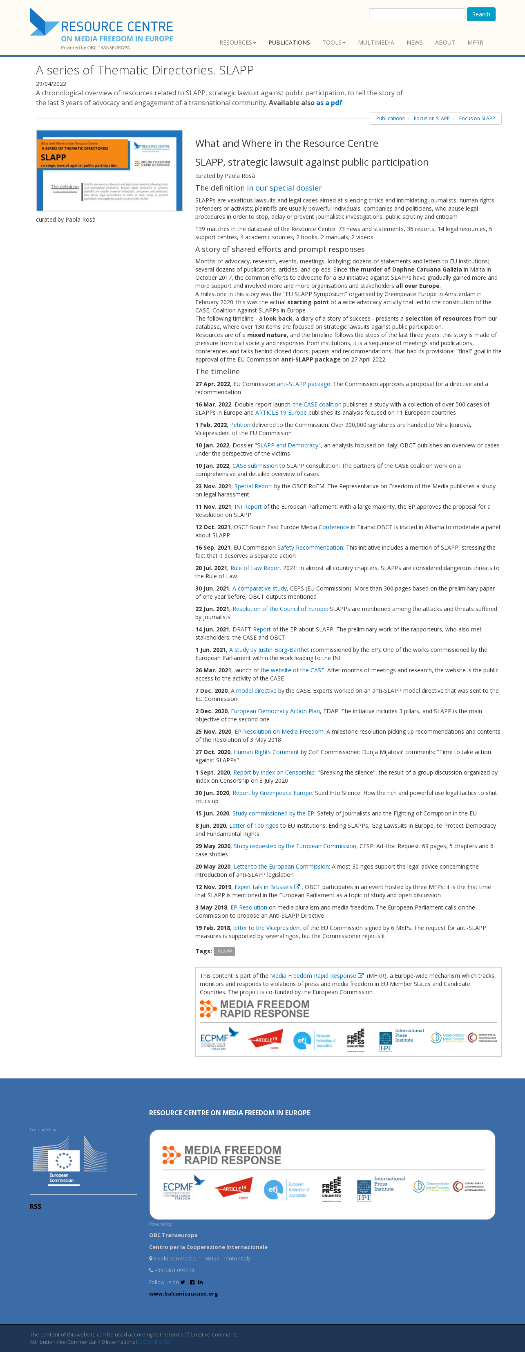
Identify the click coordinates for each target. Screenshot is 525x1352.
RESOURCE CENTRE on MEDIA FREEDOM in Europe (229, 1112)
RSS (35, 1206)
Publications (289, 42)
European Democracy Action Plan (275, 711)
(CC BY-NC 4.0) (154, 1341)
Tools (334, 42)
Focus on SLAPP (432, 118)
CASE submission (255, 465)
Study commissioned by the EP (273, 813)
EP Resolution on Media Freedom (279, 731)
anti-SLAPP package (302, 384)
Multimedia (376, 42)
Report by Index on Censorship (274, 772)
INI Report (248, 506)
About (445, 42)
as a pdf (329, 102)
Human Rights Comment (266, 752)
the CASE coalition (317, 404)
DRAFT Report (251, 629)
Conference (334, 527)
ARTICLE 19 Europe (281, 412)
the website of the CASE (292, 670)
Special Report (254, 486)
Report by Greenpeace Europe (272, 793)
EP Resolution (248, 907)
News (415, 42)
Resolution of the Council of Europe (279, 609)
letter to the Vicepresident (267, 928)
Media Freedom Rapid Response (317, 975)
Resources (237, 42)
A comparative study (259, 588)
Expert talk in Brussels (268, 887)
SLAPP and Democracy (287, 445)
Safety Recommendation (310, 547)
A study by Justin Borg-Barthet (269, 650)
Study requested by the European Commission (295, 846)
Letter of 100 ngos (254, 825)
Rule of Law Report (256, 568)
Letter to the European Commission (281, 866)
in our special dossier (284, 188)
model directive (256, 690)
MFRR (475, 42)
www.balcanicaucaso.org (183, 1293)
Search (481, 14)
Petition (240, 425)
